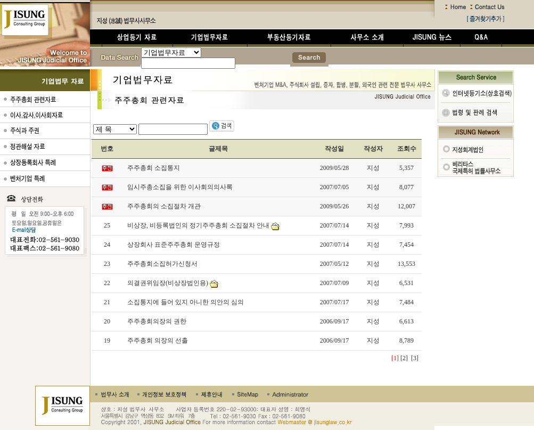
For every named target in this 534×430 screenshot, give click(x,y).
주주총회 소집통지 (153, 168)
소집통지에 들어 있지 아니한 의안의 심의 (185, 302)
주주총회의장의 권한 (156, 321)
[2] (404, 358)
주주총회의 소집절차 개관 (164, 206)
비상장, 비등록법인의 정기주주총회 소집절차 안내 (198, 225)
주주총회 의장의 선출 (157, 340)
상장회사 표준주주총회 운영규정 (173, 244)
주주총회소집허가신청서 (162, 263)
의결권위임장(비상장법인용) (167, 283)
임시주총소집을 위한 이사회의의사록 (180, 187)
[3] (414, 358)
